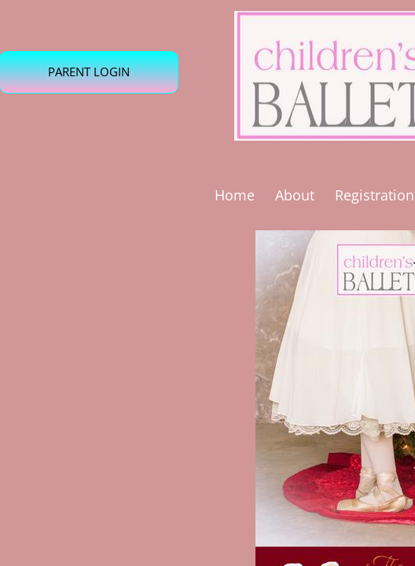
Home (235, 195)
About (294, 195)
